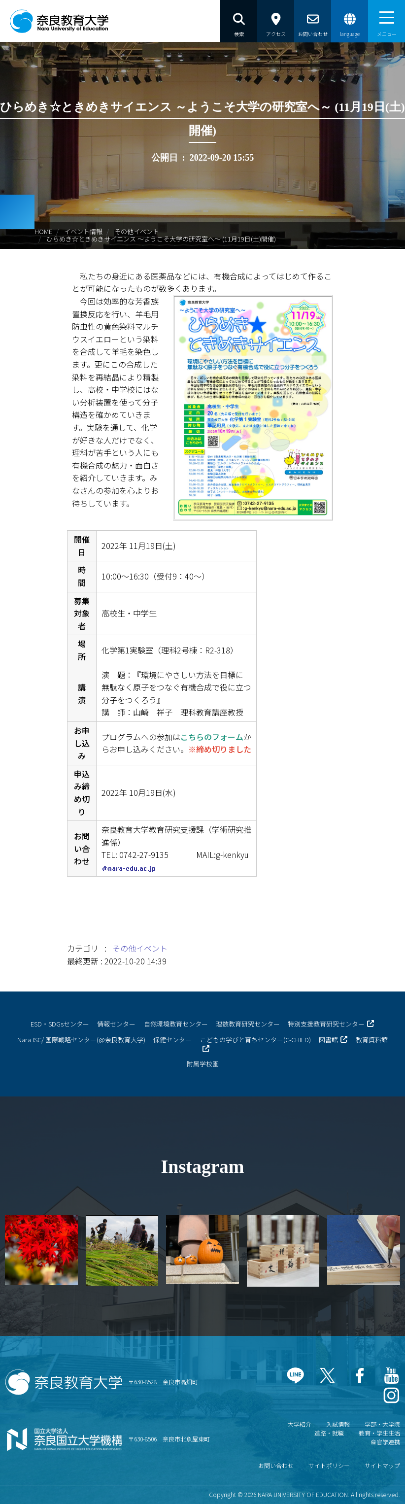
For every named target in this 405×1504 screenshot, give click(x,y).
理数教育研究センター (248, 1023)
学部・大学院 (382, 1424)
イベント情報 (83, 231)
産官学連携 (385, 1441)
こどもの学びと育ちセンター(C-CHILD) (255, 1039)
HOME (43, 231)
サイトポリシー (329, 1465)
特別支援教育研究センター (326, 1023)
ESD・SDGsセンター (60, 1023)
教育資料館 (372, 1039)
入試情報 (338, 1424)
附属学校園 (203, 1063)
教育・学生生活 (379, 1433)
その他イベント (136, 231)
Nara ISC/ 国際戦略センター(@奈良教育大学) (81, 1039)
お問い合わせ (276, 1465)
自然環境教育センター (176, 1023)
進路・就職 (329, 1433)
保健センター (172, 1039)
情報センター (116, 1023)
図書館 (328, 1039)
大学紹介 (299, 1424)
